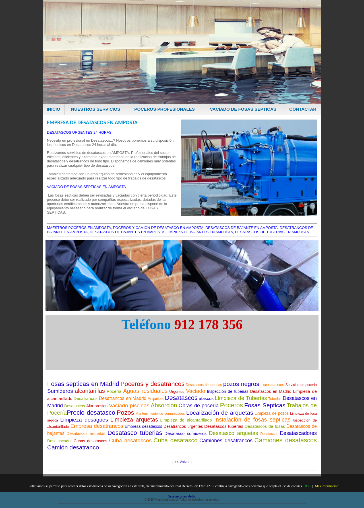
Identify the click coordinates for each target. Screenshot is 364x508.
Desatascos (181, 397)
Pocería (114, 391)
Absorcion (164, 405)
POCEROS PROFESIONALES (164, 109)
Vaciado (195, 391)
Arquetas (156, 398)
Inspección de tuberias (227, 391)
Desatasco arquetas (233, 433)
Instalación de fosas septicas (252, 419)
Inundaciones (272, 384)
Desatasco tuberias (134, 432)
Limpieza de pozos (272, 413)
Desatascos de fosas (265, 426)
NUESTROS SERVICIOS (95, 109)
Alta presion (96, 406)
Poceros (231, 405)
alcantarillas (90, 391)
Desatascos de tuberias (204, 385)
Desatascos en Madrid (270, 391)
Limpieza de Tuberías (241, 398)
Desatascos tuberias (223, 426)
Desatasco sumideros (185, 433)
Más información (326, 486)
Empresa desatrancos (96, 426)
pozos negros (241, 384)
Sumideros (60, 391)
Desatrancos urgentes (183, 426)
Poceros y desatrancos (153, 383)
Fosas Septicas (265, 405)
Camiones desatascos (286, 440)
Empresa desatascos (143, 426)
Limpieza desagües (84, 420)
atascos (206, 398)
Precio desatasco (91, 412)
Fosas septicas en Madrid (83, 383)
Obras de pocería (199, 405)
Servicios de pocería (301, 385)
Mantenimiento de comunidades (160, 414)
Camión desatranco (73, 447)
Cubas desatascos (90, 441)
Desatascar (269, 434)
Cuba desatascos (130, 440)
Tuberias (274, 399)
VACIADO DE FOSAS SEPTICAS (243, 109)
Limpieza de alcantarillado (186, 420)
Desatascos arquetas (86, 433)
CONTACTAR (302, 109)
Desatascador (59, 441)
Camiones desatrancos (226, 440)
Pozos (125, 412)
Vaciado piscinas (129, 405)
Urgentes (176, 391)
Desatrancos (86, 398)
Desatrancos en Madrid (122, 398)
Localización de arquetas (219, 412)
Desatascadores (298, 433)
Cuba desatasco (176, 440)
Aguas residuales (145, 391)
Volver (184, 462)
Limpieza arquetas (134, 419)
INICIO (53, 109)
